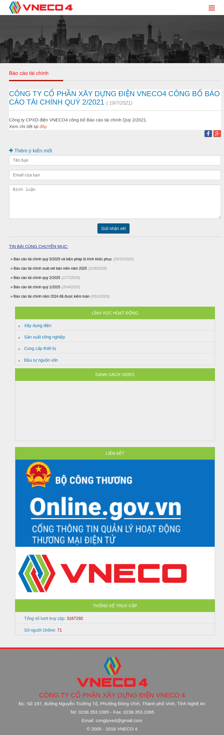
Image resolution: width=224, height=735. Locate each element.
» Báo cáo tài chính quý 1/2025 (35, 287)
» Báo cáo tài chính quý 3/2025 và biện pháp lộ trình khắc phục (61, 259)
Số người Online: (43, 630)
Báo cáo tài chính (28, 73)
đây (43, 126)
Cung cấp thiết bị (40, 348)
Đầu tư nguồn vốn (41, 360)
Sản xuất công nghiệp (44, 337)
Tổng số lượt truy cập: (53, 618)
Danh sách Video (115, 374)
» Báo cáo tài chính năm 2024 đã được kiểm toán (50, 296)
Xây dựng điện (37, 325)
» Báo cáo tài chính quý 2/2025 (35, 278)
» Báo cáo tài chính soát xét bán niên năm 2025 (49, 268)
